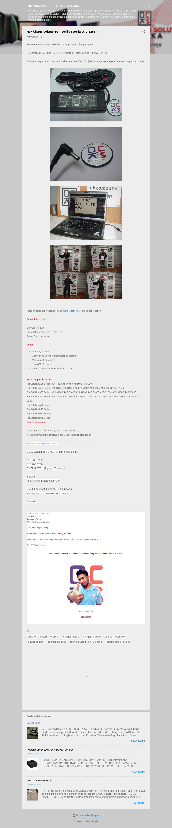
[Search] (148, 7)
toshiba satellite (57, 641)
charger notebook (115, 636)
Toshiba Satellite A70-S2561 (86, 641)
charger (54, 636)
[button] (143, 32)
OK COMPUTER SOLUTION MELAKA (53, 6)
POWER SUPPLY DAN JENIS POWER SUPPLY (50, 749)
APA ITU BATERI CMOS (39, 780)
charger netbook (91, 636)
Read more (138, 741)
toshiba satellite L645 (118, 641)
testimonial (74, 310)
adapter (32, 636)
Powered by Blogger (86, 815)
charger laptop (70, 636)
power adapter (36, 641)
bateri (43, 636)
